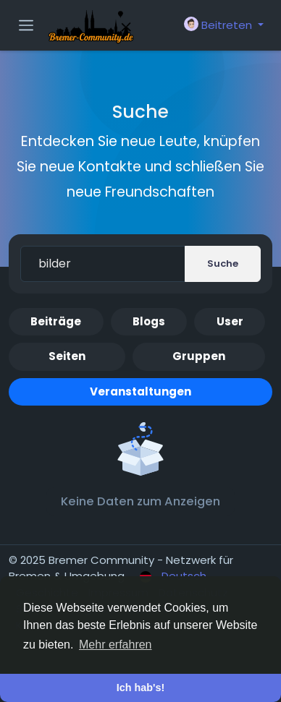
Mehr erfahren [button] (115, 644)
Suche (222, 263)
